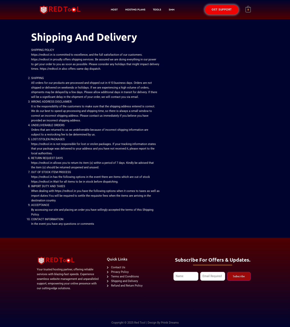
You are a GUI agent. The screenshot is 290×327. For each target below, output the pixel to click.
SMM (171, 9)
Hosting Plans (135, 9)
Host (114, 9)
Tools (157, 9)
